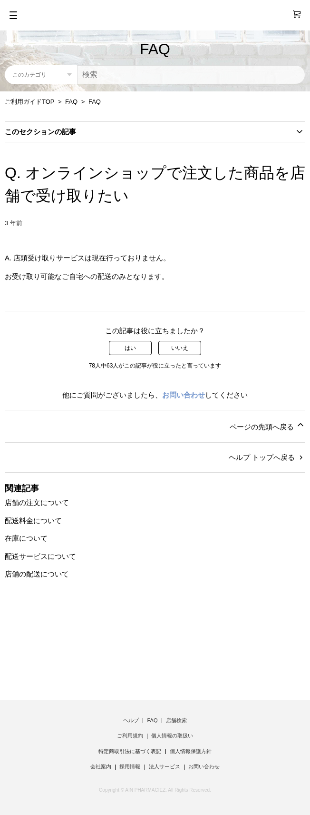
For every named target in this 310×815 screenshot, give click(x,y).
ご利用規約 (130, 735)
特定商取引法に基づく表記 (129, 751)
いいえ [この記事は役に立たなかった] (179, 348)
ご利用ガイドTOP (29, 101)
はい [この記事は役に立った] (130, 348)
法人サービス (164, 766)
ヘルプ (131, 720)
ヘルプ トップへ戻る (267, 457)
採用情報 (129, 766)
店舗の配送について (37, 574)
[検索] (191, 74)
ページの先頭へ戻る (267, 425)
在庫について (26, 538)
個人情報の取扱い (172, 735)
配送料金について (33, 521)
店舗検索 (176, 720)
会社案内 (100, 766)
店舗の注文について (37, 502)
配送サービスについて (40, 556)
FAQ (71, 101)
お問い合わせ (183, 395)
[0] (292, 14)
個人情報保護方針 (191, 751)
